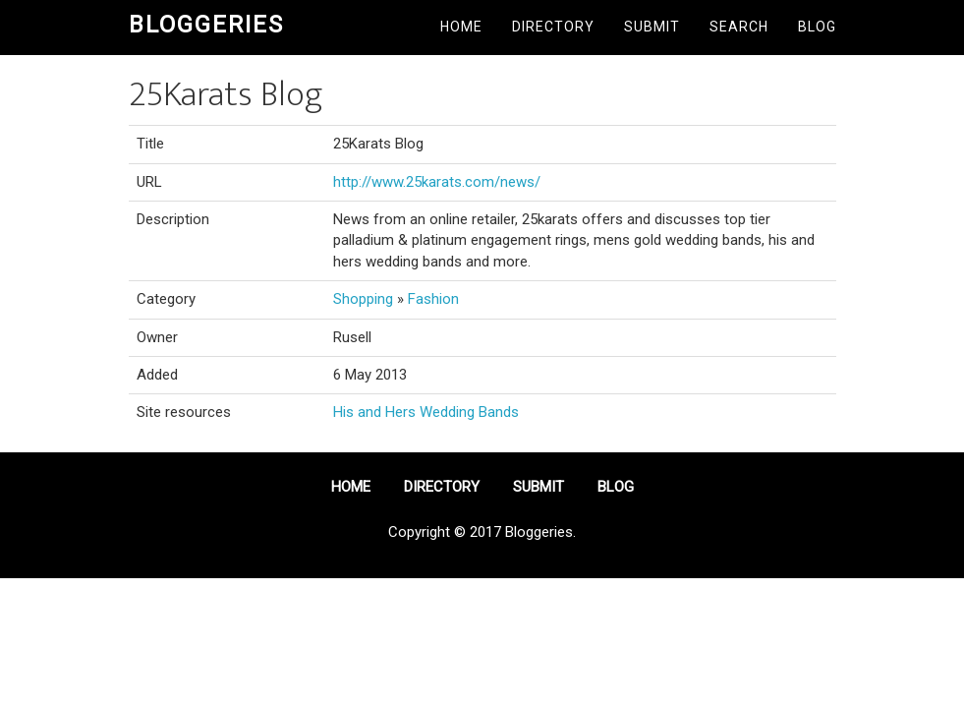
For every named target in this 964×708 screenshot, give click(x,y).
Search (738, 26)
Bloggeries (206, 24)
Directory (553, 26)
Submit (652, 26)
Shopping (363, 299)
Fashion (433, 299)
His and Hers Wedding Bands (426, 412)
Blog (817, 26)
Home (461, 26)
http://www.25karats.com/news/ (436, 182)
